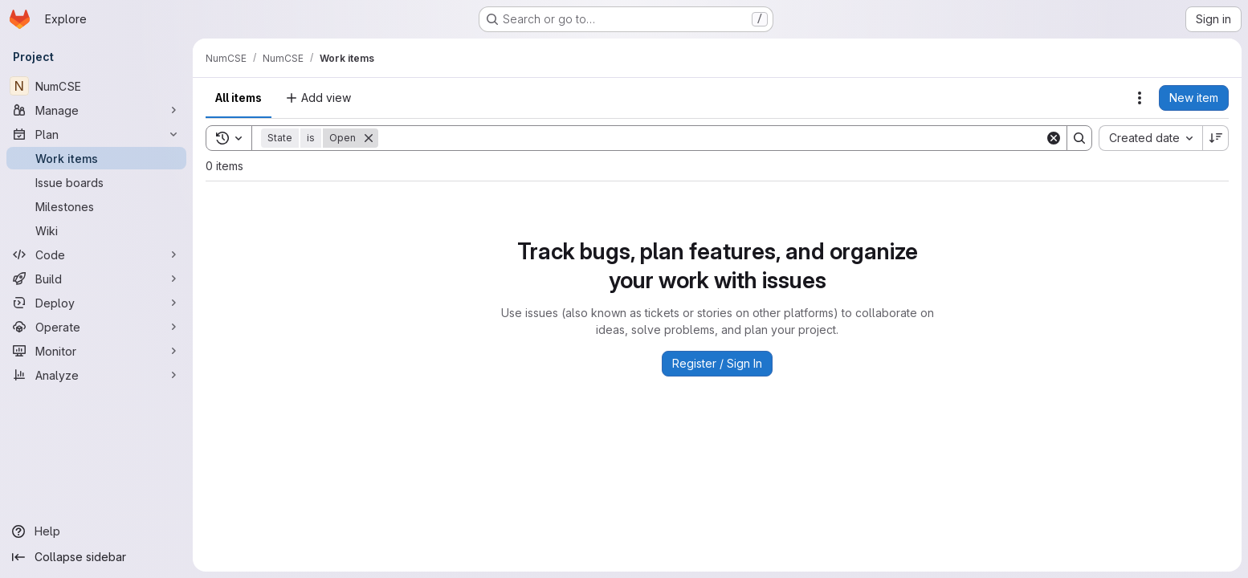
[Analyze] (96, 375)
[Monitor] (96, 351)
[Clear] (1053, 138)
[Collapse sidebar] (96, 557)
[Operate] (96, 326)
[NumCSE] (96, 86)
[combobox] (1150, 138)
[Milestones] (96, 206)
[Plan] (96, 134)
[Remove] (368, 138)
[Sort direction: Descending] (1216, 138)
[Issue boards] (96, 182)
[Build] (96, 278)
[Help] (96, 531)
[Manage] (96, 110)
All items (238, 97)
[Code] (96, 254)
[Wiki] (96, 230)
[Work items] (96, 158)
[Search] (711, 138)
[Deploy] (96, 302)
